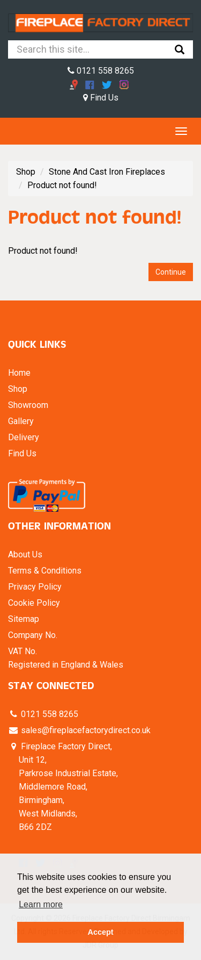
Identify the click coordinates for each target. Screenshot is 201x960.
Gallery (21, 421)
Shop (25, 172)
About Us (25, 554)
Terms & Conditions (44, 570)
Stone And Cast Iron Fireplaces (107, 172)
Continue (170, 272)
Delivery (23, 437)
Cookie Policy (34, 603)
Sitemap (23, 619)
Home (19, 373)
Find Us (100, 97)
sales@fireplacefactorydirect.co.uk (85, 730)
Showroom (28, 405)
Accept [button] (101, 932)
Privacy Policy (35, 587)
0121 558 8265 (101, 71)
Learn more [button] (41, 904)
